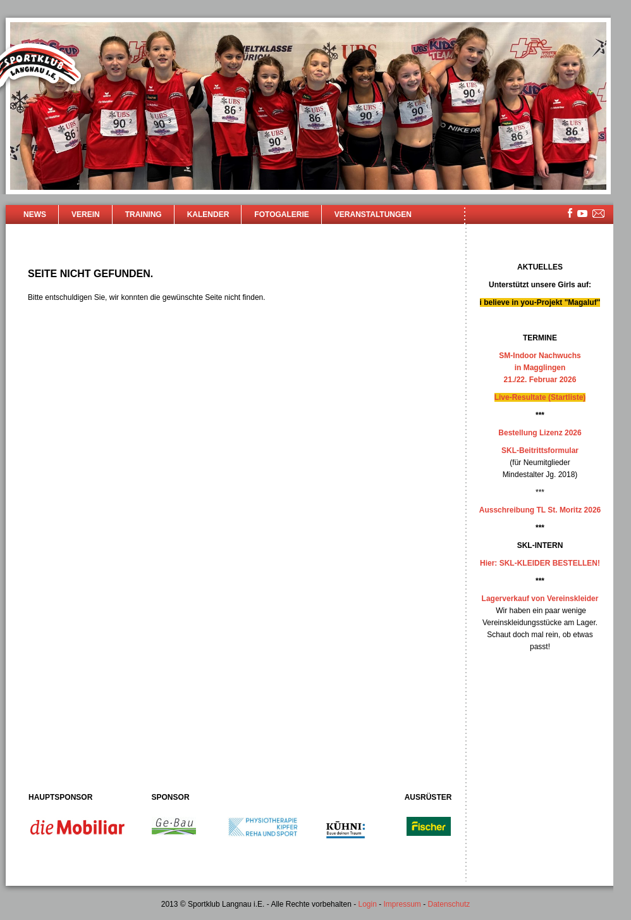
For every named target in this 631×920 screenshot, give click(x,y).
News (34, 214)
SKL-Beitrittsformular (540, 450)
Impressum (402, 904)
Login (367, 904)
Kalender (208, 214)
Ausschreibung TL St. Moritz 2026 (540, 510)
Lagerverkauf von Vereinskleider (540, 598)
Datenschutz (449, 904)
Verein (85, 214)
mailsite (598, 214)
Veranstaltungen (373, 214)
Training (143, 214)
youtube (582, 213)
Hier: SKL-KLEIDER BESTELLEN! (540, 563)
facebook (570, 213)
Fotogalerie (281, 214)
